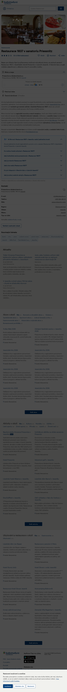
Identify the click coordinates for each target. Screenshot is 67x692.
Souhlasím (7, 686)
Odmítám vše (19, 686)
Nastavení (30, 686)
